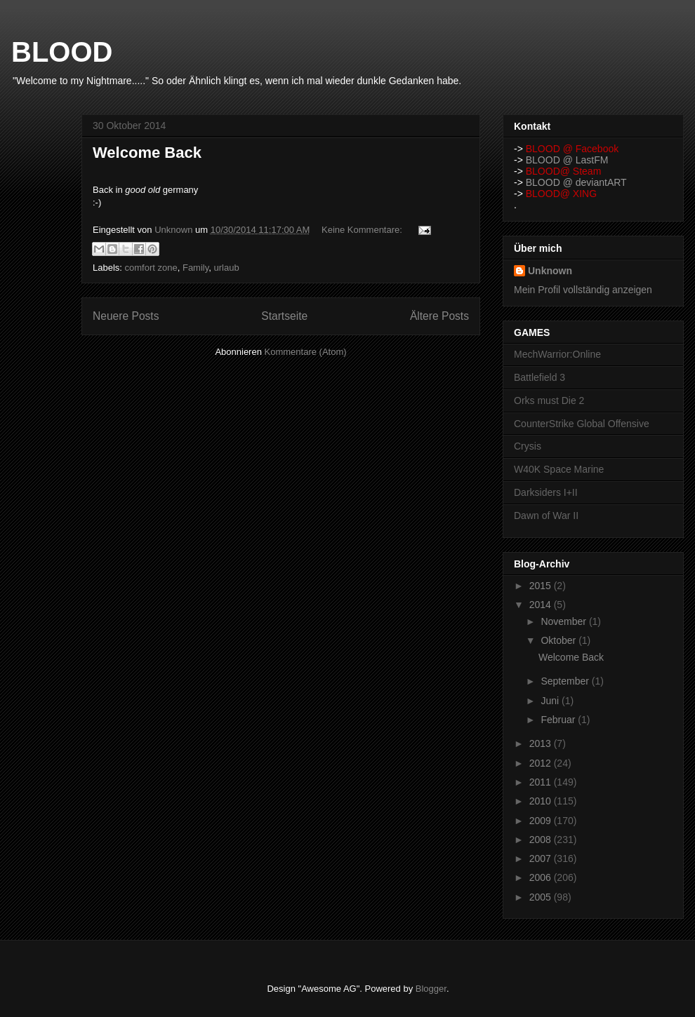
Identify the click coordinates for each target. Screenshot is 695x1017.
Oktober (559, 640)
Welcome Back (147, 152)
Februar (559, 719)
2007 (541, 858)
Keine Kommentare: (363, 229)
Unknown (550, 270)
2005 (541, 897)
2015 (541, 585)
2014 (541, 604)
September (566, 681)
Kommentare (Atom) (306, 351)
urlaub (226, 267)
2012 (541, 763)
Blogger (431, 988)
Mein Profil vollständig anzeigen (583, 289)
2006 (541, 877)
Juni (551, 700)
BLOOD (61, 51)
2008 (541, 839)
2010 (541, 801)
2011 (541, 782)
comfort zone (151, 267)
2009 (541, 820)
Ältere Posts (439, 316)
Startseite (284, 316)
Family (195, 267)
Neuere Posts (126, 316)
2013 (541, 743)
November (564, 621)
